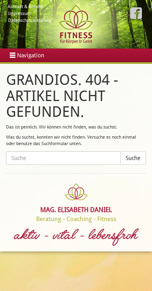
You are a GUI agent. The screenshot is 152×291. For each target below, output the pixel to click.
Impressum (19, 13)
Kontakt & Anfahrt (26, 6)
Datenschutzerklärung (29, 20)
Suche (133, 158)
